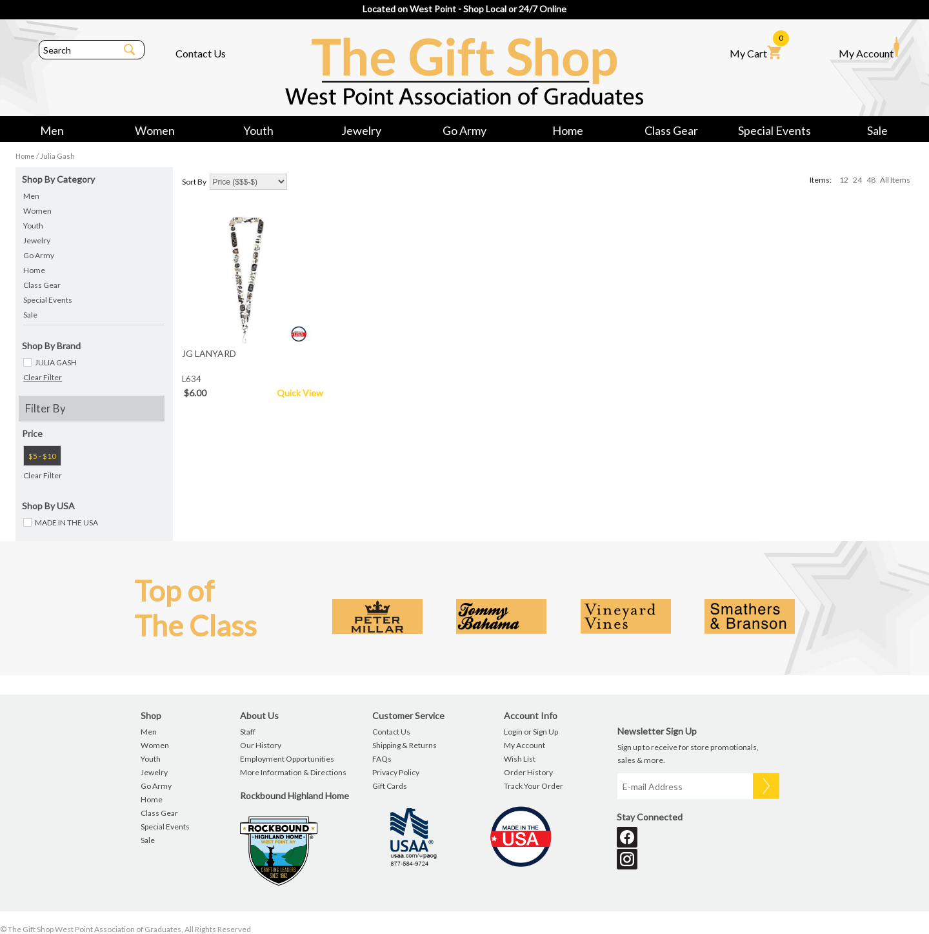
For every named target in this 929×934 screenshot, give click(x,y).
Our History (260, 745)
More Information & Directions (293, 772)
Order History (528, 772)
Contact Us (200, 53)
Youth (258, 130)
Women (155, 130)
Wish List (519, 759)
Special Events (774, 130)
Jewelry (361, 130)
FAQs (382, 759)
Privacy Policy (395, 772)
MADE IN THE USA (66, 522)
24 (857, 180)
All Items (895, 180)
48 (870, 180)
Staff (247, 731)
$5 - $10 (42, 456)
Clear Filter (42, 377)
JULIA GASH (56, 362)
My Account (869, 47)
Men (52, 130)
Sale (877, 130)
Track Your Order (533, 786)
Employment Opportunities (287, 759)
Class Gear (671, 130)
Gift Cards (389, 786)
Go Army (464, 130)
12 (843, 180)
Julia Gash (57, 156)
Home (567, 130)
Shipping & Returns (404, 745)
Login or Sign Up (531, 731)
